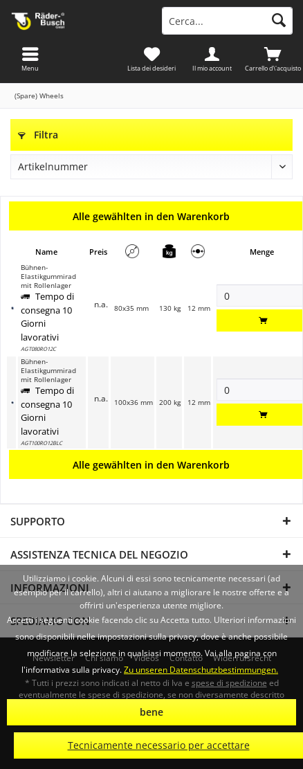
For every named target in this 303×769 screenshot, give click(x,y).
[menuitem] (272, 59)
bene (151, 711)
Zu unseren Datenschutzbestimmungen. (201, 670)
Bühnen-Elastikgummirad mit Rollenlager (48, 276)
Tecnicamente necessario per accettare (159, 745)
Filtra (38, 134)
